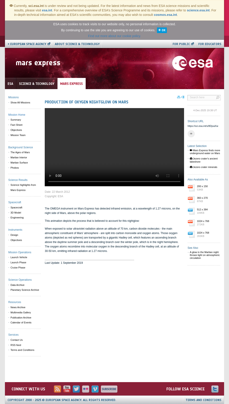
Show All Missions (20, 102)
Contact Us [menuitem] (17, 340)
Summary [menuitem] (16, 119)
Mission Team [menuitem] (18, 135)
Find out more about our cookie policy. (114, 36)
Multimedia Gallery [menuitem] (21, 312)
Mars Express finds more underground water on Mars (205, 152)
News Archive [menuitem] (18, 307)
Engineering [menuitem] (17, 217)
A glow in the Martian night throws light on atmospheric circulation (205, 255)
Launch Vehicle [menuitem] (19, 257)
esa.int (47, 10)
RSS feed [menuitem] (16, 345)
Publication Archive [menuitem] (21, 317)
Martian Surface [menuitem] (19, 162)
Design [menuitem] (14, 235)
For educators (209, 44)
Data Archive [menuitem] (17, 285)
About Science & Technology (77, 44)
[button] (191, 133)
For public (181, 44)
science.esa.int (198, 10)
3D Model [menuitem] (16, 212)
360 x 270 (207, 200)
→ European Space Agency (27, 44)
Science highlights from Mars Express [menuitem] (23, 187)
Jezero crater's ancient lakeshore (204, 160)
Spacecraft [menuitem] (16, 207)
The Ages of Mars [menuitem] (20, 152)
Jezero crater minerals (203, 167)
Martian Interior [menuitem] (19, 157)
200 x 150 (207, 188)
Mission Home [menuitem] (16, 114)
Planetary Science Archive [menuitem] (25, 290)
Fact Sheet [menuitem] (16, 125)
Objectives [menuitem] (16, 130)
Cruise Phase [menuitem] (18, 267)
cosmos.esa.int (165, 15)
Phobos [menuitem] (15, 167)
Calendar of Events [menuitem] (21, 322)
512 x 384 (207, 211)
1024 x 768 (207, 223)
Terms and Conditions (203, 400)
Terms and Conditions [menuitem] (22, 350)
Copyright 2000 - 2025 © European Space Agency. (62, 400)
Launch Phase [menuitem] (18, 262)
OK (163, 30)
